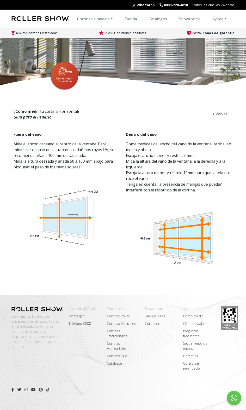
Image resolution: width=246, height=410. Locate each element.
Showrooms (190, 19)
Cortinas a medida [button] (93, 19)
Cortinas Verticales (121, 323)
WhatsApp (77, 316)
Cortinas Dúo (117, 356)
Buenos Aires (155, 316)
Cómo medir (193, 316)
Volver (220, 114)
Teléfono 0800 (80, 323)
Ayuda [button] (217, 19)
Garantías (190, 356)
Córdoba (152, 323)
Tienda (130, 19)
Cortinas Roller (118, 316)
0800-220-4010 (173, 5)
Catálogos (158, 19)
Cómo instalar (194, 323)
